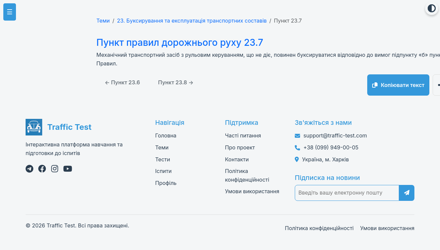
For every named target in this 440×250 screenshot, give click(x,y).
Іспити (163, 171)
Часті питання (243, 135)
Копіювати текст (398, 85)
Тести (162, 159)
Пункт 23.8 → (175, 82)
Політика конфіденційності (319, 228)
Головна (165, 135)
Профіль (165, 183)
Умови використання (252, 191)
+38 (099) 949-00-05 (330, 147)
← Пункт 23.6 (122, 82)
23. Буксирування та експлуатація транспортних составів (192, 20)
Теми (103, 20)
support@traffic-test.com (335, 135)
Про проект (240, 147)
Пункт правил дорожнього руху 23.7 (178, 42)
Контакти (237, 159)
